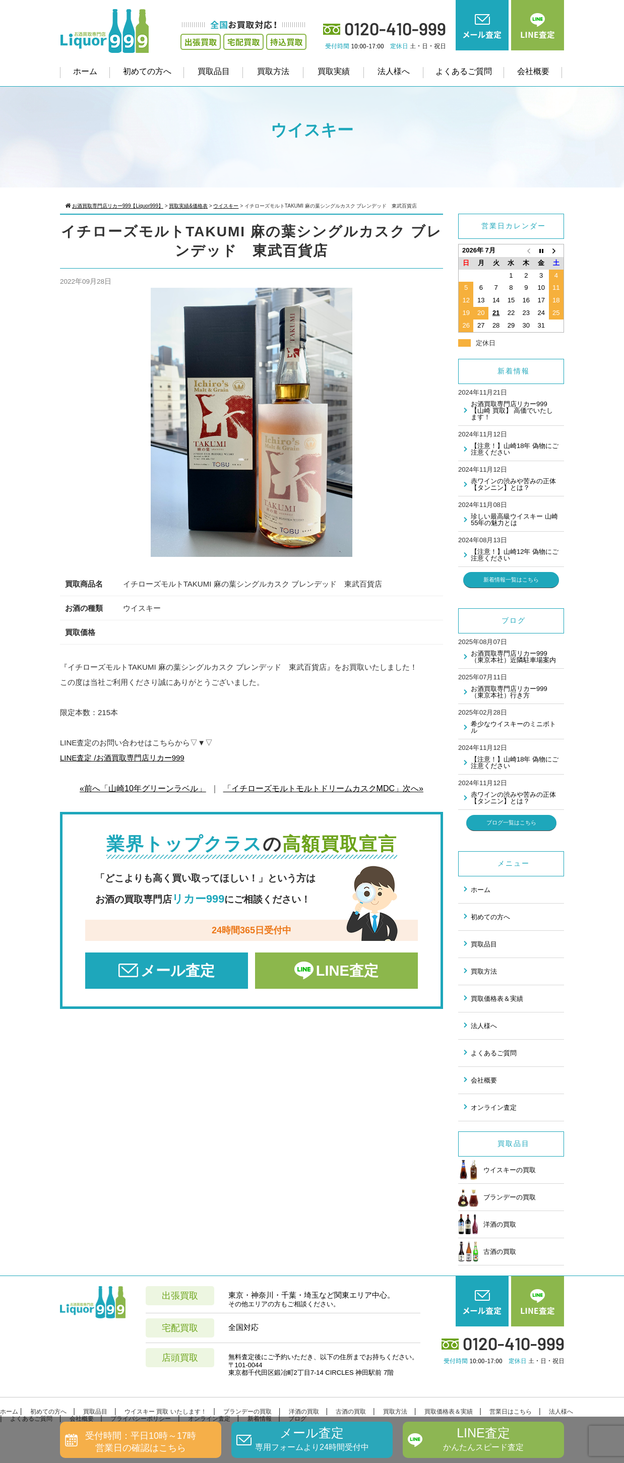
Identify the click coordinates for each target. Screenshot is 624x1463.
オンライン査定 (494, 1107)
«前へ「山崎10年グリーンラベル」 (143, 788)
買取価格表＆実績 (497, 998)
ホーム (85, 71)
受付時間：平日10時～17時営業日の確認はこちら (140, 1441)
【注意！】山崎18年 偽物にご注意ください (514, 449)
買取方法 (273, 71)
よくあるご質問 (463, 71)
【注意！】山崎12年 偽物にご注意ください (514, 555)
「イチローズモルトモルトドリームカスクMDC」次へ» (323, 788)
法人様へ (394, 71)
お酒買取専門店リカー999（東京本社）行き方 (509, 692)
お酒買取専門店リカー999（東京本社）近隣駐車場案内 (513, 657)
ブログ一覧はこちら (511, 822)
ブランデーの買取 (497, 1197)
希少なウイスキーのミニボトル (513, 727)
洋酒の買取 (487, 1224)
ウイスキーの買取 (497, 1170)
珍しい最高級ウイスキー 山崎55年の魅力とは (514, 520)
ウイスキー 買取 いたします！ (165, 1411)
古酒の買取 (487, 1251)
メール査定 (178, 971)
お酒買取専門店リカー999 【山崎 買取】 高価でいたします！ (512, 410)
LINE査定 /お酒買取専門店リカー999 (122, 757)
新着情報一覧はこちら (511, 580)
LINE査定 (347, 971)
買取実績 (334, 71)
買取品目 (214, 71)
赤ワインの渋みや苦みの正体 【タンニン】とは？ (513, 484)
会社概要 (533, 71)
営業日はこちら (510, 1411)
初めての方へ (147, 71)
